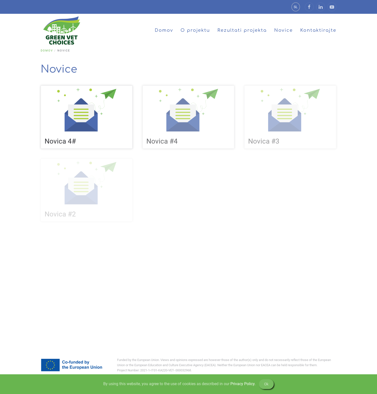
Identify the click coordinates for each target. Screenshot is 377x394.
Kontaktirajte (318, 30)
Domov (164, 30)
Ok (266, 384)
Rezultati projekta (242, 30)
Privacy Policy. (243, 383)
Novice (283, 30)
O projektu (195, 30)
